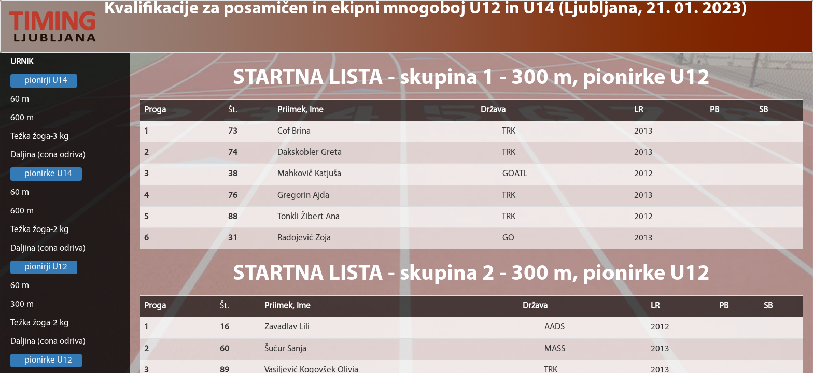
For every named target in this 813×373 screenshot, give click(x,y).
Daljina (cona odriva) (48, 155)
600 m (22, 117)
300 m (22, 304)
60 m (19, 99)
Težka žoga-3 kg (39, 136)
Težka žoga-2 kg (39, 229)
